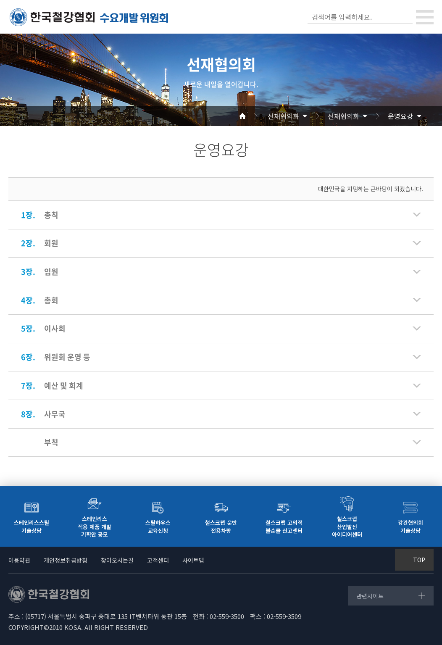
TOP (419, 559)
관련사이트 (370, 596)
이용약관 (19, 560)
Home (252, 116)
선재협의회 (283, 116)
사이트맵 (193, 560)
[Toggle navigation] (425, 17)
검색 (405, 17)
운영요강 (400, 116)
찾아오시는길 (117, 560)
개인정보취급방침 (65, 560)
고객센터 (158, 560)
